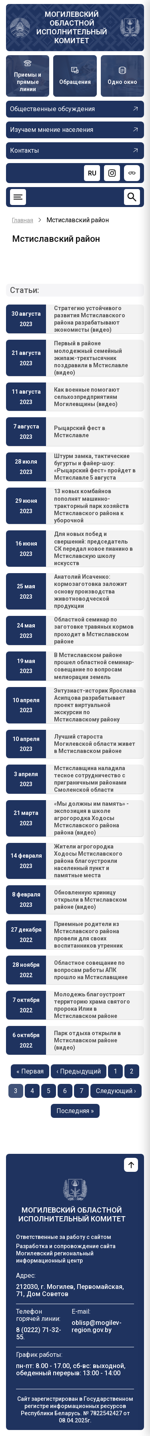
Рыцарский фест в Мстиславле (79, 431)
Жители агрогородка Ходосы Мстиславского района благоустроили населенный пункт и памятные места (88, 861)
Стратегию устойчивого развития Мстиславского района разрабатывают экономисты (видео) (89, 319)
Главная (22, 220)
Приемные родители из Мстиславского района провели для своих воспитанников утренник (88, 935)
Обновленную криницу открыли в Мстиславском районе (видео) (90, 899)
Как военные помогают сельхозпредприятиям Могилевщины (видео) (87, 396)
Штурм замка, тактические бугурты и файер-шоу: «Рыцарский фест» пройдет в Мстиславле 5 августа (95, 467)
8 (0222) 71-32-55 (38, 1333)
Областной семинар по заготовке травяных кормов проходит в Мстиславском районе (94, 630)
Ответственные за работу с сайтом (63, 1237)
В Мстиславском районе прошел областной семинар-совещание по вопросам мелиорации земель (94, 666)
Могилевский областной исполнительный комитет (71, 27)
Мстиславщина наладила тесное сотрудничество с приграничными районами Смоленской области (90, 779)
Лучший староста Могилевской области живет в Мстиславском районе (94, 743)
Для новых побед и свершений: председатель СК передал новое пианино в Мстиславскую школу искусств (93, 548)
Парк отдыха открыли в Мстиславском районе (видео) (87, 1040)
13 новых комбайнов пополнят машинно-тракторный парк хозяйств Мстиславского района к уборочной (91, 506)
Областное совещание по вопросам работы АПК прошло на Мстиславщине (91, 970)
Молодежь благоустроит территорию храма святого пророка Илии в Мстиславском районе (92, 1005)
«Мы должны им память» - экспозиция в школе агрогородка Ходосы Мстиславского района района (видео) (91, 818)
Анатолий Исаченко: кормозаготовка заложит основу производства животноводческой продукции (90, 591)
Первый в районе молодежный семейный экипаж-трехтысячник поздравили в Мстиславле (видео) (91, 358)
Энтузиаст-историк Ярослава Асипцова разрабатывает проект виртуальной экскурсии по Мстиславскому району (95, 705)
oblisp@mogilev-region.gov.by (97, 1326)
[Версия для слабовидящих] (132, 173)
